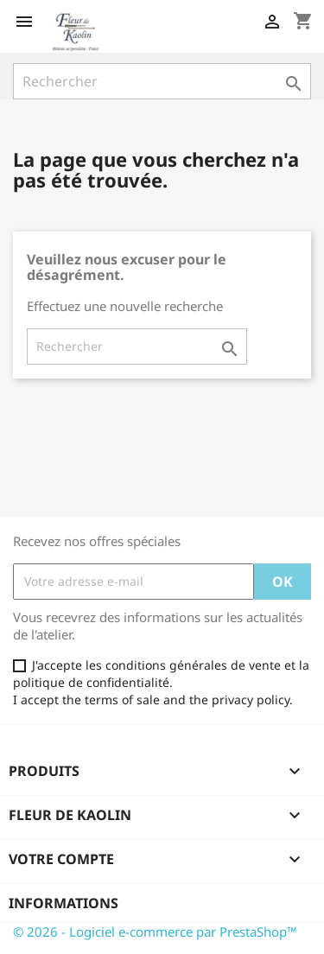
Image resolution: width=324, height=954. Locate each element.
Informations (63, 903)
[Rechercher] (162, 81)
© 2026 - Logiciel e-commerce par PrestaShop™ (155, 931)
